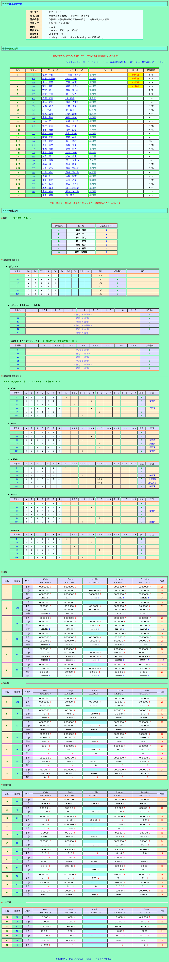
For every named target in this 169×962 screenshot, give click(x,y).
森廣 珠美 (71, 149)
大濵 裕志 (47, 191)
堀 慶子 (69, 98)
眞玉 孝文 (47, 145)
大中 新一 (47, 117)
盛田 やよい (72, 160)
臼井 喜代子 (72, 172)
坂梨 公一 (47, 176)
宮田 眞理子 (72, 168)
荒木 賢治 (47, 86)
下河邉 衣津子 (73, 75)
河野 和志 (47, 141)
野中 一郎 (47, 94)
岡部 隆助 (47, 106)
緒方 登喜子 (72, 184)
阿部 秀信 (47, 137)
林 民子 (69, 110)
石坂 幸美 (71, 117)
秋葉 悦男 (47, 149)
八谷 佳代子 (72, 121)
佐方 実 (46, 156)
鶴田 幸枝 (71, 141)
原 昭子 (69, 195)
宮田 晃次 (47, 168)
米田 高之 (47, 180)
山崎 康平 (47, 82)
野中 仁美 (71, 94)
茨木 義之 (47, 187)
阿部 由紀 (71, 137)
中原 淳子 (71, 113)
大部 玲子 (71, 180)
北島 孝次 (47, 172)
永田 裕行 (47, 195)
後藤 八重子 (72, 102)
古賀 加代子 (72, 90)
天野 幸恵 (71, 82)
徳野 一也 (47, 75)
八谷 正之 (47, 121)
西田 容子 (71, 126)
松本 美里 (71, 156)
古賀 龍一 (47, 90)
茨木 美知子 (72, 187)
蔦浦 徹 (46, 164)
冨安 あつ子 (72, 191)
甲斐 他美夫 (48, 78)
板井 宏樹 (47, 102)
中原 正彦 (47, 113)
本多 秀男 (47, 129)
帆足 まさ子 (72, 86)
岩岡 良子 (71, 152)
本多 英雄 (47, 152)
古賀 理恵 (71, 176)
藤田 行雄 (47, 160)
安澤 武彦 (47, 98)
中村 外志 (47, 126)
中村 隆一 (47, 133)
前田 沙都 (71, 129)
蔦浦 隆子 (71, 164)
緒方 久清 (47, 184)
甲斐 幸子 (71, 78)
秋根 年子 (71, 145)
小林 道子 (71, 106)
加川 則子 (71, 133)
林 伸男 (46, 110)
